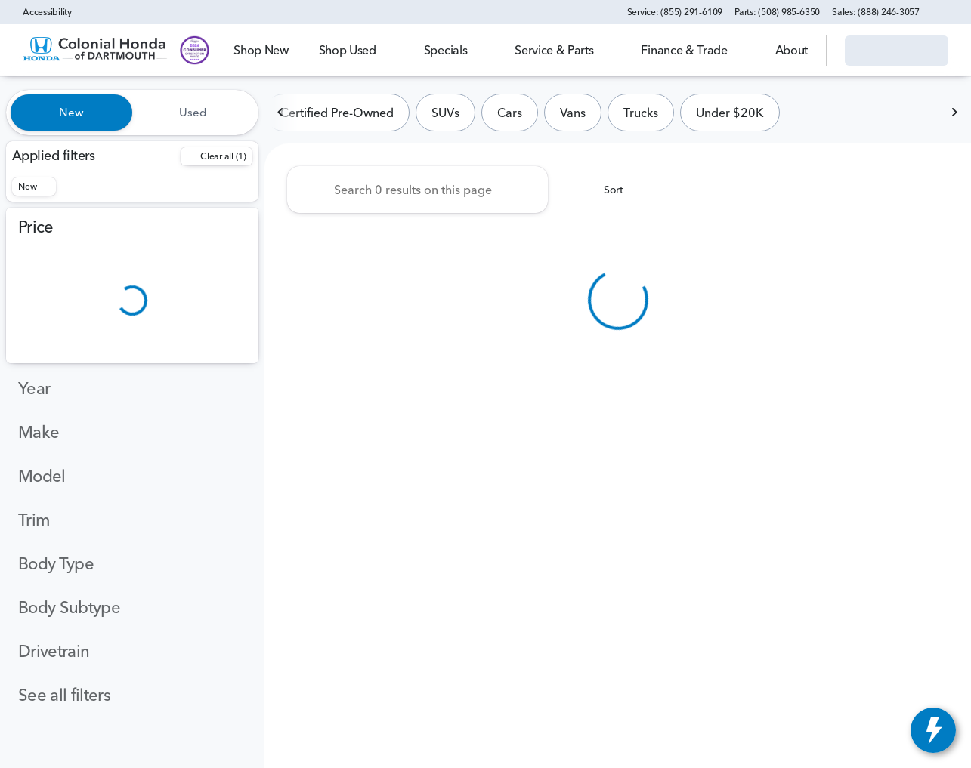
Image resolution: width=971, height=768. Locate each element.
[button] (953, 12)
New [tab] (71, 112)
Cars (509, 112)
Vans (573, 112)
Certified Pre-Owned (337, 112)
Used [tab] (193, 112)
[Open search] (796, 51)
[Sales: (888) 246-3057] (876, 12)
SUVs (445, 112)
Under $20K (730, 112)
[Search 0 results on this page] (417, 189)
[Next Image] (954, 112)
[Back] (216, 156)
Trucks (640, 112)
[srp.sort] (605, 189)
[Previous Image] (281, 112)
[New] (34, 186)
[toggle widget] (933, 730)
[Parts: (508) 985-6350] (777, 12)
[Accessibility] (40, 12)
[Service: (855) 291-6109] (674, 12)
